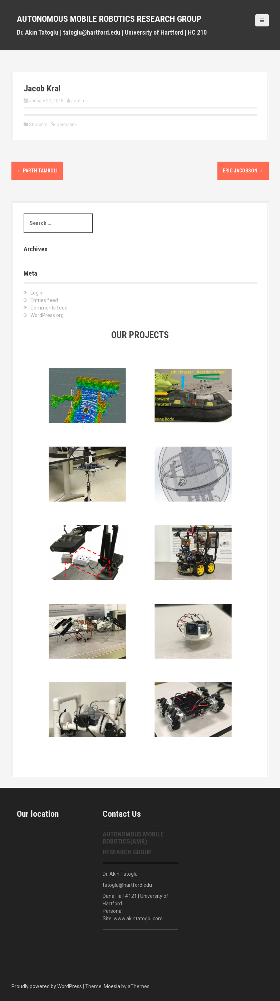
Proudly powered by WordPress (46, 986)
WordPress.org (47, 315)
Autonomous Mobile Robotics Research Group (109, 19)
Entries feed (44, 300)
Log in (37, 293)
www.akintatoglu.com (138, 918)
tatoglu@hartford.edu (127, 885)
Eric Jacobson (243, 170)
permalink (66, 124)
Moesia (112, 986)
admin (77, 100)
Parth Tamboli (37, 170)
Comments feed (49, 308)
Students (38, 124)
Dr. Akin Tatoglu (120, 874)
